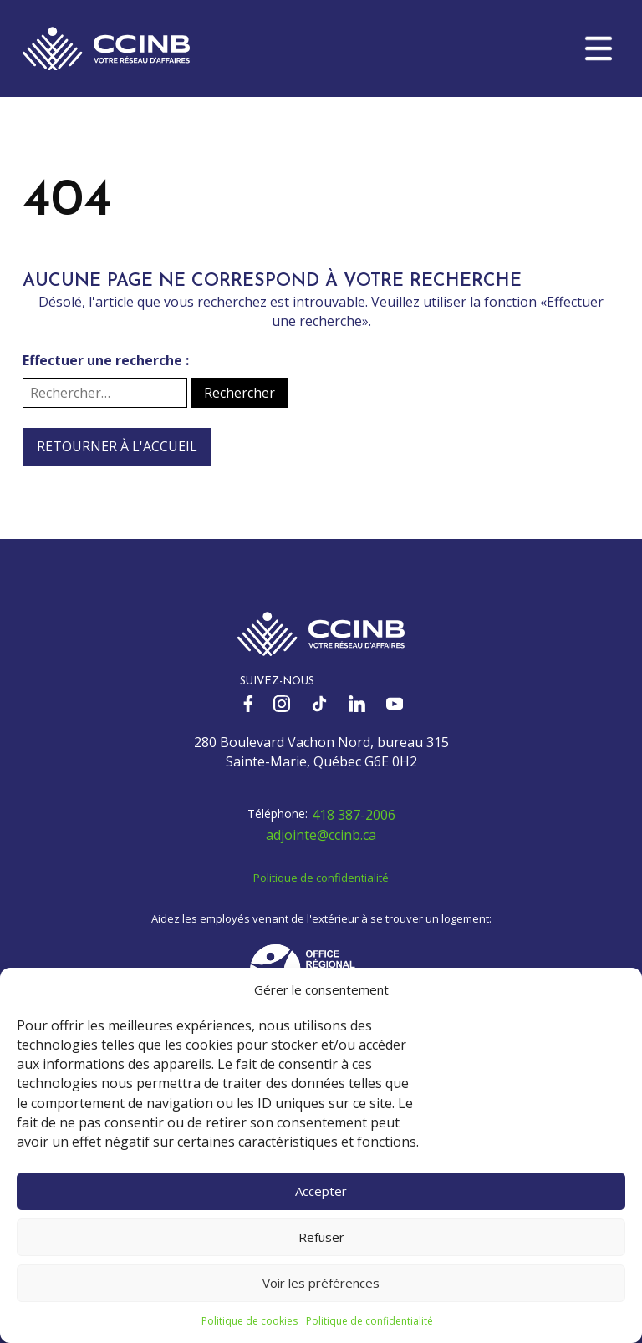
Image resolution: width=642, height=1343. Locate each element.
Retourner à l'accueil (117, 446)
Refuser (321, 1237)
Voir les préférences (321, 1282)
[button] (598, 48)
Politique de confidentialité (369, 1321)
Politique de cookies (249, 1321)
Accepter (321, 1191)
